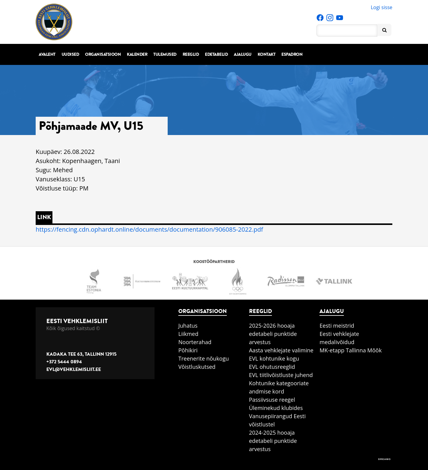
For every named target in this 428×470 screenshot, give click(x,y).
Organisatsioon (103, 54)
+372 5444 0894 (64, 361)
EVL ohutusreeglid (272, 366)
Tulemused (165, 54)
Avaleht (47, 54)
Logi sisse (381, 7)
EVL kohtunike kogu (274, 358)
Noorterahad (195, 342)
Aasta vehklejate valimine (281, 350)
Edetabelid (216, 54)
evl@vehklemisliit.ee (73, 369)
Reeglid (191, 54)
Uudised (70, 54)
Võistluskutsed (197, 366)
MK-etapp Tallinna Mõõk (350, 350)
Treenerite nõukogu (203, 358)
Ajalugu (242, 54)
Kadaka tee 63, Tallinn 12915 (81, 354)
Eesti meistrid (336, 325)
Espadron (291, 54)
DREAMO (384, 459)
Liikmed (188, 333)
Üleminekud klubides (276, 407)
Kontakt (267, 54)
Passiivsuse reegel (272, 399)
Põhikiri (188, 350)
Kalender (137, 54)
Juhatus (188, 325)
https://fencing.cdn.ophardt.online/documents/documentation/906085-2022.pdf (149, 229)
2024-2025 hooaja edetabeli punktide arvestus (273, 441)
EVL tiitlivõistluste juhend (281, 375)
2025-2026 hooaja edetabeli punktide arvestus (273, 334)
